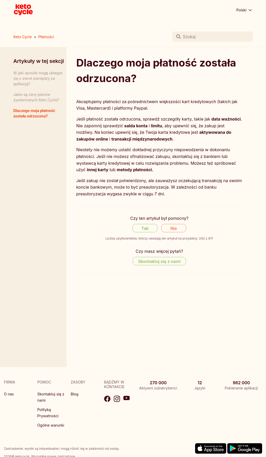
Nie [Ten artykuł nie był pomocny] (173, 228)
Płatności (46, 37)
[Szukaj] (212, 36)
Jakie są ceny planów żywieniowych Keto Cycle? (36, 97)
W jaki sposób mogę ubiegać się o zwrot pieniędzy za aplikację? (38, 78)
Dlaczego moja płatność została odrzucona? (34, 113)
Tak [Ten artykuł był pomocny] (145, 228)
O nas (9, 394)
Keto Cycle (22, 37)
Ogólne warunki (50, 425)
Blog (74, 394)
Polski (244, 10)
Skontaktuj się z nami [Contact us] (159, 261)
